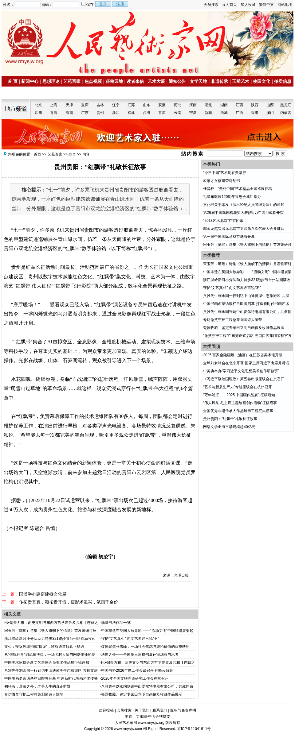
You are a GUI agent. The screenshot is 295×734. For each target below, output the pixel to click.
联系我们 (159, 710)
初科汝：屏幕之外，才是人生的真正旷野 (37, 686)
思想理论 (51, 81)
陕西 (254, 105)
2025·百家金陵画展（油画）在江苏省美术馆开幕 (242, 355)
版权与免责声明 (183, 710)
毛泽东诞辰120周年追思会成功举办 (232, 197)
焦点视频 (93, 81)
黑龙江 (285, 105)
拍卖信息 (282, 81)
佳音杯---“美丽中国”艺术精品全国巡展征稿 (237, 189)
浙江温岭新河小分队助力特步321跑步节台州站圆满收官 (49, 638)
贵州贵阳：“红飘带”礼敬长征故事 (230, 419)
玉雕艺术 (240, 81)
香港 (254, 112)
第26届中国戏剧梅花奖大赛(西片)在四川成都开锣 (243, 213)
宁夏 (193, 112)
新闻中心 (29, 81)
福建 (131, 112)
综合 (72, 154)
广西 (239, 112)
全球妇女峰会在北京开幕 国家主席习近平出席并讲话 (246, 363)
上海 (53, 105)
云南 (177, 112)
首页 (37, 154)
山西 (270, 105)
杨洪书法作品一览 (116, 622)
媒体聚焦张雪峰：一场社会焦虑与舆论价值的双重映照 (145, 646)
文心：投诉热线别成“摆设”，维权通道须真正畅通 (44, 646)
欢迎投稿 (106, 710)
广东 (84, 112)
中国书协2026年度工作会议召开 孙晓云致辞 (137, 670)
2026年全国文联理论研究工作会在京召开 (134, 678)
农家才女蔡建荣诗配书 (221, 181)
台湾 (146, 112)
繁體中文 (266, 4)
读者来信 (135, 81)
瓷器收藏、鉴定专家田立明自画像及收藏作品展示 (141, 694)
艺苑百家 (72, 81)
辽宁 (116, 105)
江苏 (131, 105)
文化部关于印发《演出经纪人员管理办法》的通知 (243, 205)
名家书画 (18, 93)
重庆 (84, 105)
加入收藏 (248, 4)
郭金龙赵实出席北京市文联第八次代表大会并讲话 (243, 228)
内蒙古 (285, 112)
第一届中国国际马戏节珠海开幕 (229, 236)
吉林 (100, 105)
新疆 (208, 112)
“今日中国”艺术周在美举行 (224, 173)
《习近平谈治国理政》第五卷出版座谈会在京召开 (243, 379)
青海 (53, 112)
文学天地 (198, 81)
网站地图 (284, 4)
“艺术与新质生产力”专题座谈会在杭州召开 (237, 387)
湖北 (208, 105)
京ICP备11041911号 (194, 729)
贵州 (100, 112)
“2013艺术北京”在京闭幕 (223, 220)
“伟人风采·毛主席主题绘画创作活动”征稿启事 (240, 403)
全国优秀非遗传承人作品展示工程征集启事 (238, 411)
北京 (38, 105)
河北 (177, 105)
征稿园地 (114, 81)
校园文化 (261, 81)
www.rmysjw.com (128, 729)
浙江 (116, 112)
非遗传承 (219, 81)
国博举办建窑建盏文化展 (42, 594)
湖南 (224, 105)
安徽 (162, 105)
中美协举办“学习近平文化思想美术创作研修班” (241, 371)
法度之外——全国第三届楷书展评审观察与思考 (140, 654)
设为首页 (229, 4)
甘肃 (162, 112)
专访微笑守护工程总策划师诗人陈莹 (33, 694)
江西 (239, 105)
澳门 (270, 112)
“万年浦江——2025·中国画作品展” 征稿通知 (239, 395)
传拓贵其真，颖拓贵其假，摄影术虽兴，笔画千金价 (68, 602)
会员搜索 (211, 4)
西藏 (224, 112)
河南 (193, 105)
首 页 (13, 81)
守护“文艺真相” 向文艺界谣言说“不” (130, 638)
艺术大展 (156, 81)
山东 (146, 105)
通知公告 (177, 81)
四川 (38, 112)
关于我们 (142, 710)
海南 (69, 112)
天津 (69, 105)
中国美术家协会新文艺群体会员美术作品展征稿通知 (46, 662)
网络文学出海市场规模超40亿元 (229, 427)
